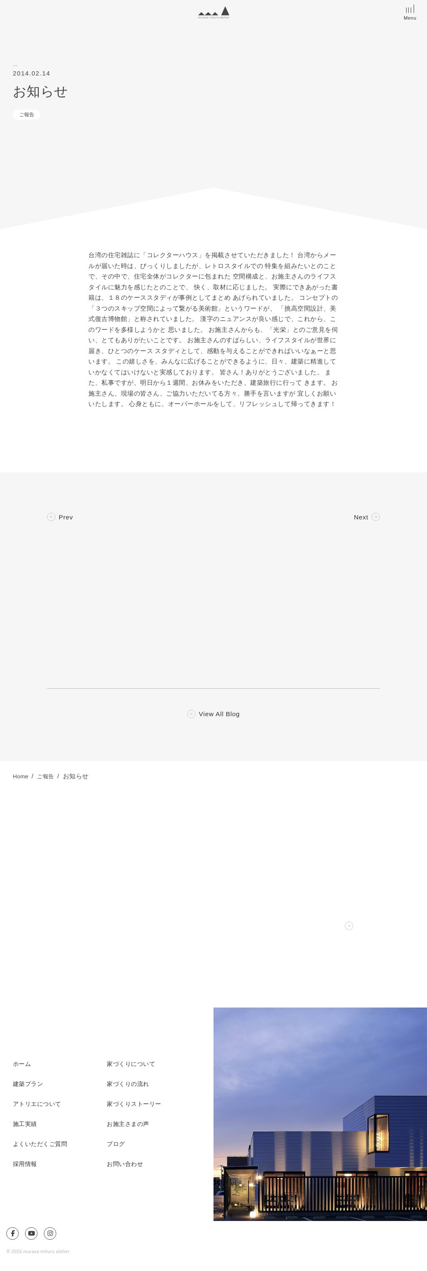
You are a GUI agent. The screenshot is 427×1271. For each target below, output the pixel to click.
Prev (66, 517)
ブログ (116, 1146)
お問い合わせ (126, 1166)
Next (360, 517)
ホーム (23, 1066)
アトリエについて (39, 1106)
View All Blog (219, 715)
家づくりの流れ (129, 1086)
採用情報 (26, 1166)
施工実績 (26, 1126)
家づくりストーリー (136, 1106)
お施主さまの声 (129, 1126)
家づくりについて (132, 1066)
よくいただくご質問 (42, 1146)
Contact (329, 928)
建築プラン (29, 1086)
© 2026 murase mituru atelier (39, 1253)
